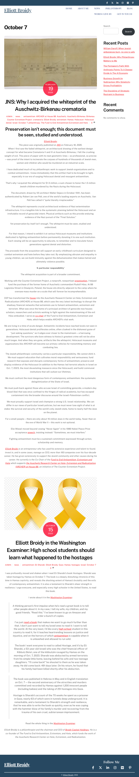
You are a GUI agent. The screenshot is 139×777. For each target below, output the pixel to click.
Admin (9, 116)
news (17, 116)
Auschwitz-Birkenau (76, 116)
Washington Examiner (61, 597)
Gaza (61, 565)
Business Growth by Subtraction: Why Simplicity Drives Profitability (116, 82)
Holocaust (79, 119)
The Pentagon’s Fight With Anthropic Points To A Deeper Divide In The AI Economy (117, 69)
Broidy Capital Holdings (77, 730)
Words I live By (103, 13)
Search (106, 26)
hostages (76, 565)
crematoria (38, 119)
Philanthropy (113, 8)
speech (31, 432)
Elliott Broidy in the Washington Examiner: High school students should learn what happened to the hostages (50, 550)
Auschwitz (61, 116)
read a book (30, 622)
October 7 (23, 123)
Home (69, 8)
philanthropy (34, 123)
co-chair (39, 316)
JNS (59, 145)
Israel (15, 123)
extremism (61, 119)
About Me (83, 8)
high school (65, 628)
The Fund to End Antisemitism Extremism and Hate (64, 123)
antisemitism (29, 116)
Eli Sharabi (40, 565)
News (97, 8)
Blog (130, 8)
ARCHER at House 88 (46, 116)
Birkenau (90, 116)
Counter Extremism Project (19, 119)
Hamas (70, 119)
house (33, 298)
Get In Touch (124, 13)
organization (81, 281)
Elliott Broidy (17, 10)
